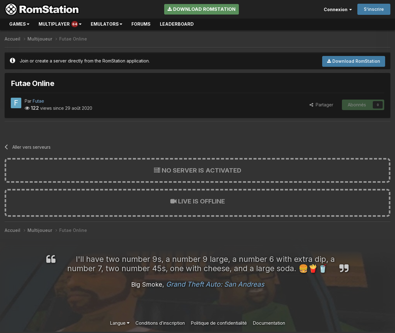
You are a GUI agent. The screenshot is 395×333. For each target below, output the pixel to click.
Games (19, 24)
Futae (38, 101)
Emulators (106, 24)
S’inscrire (374, 9)
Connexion (338, 9)
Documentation (269, 323)
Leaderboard (177, 24)
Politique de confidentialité (219, 323)
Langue (120, 323)
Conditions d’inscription (160, 323)
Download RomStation (201, 9)
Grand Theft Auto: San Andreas (215, 284)
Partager (321, 104)
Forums (141, 24)
